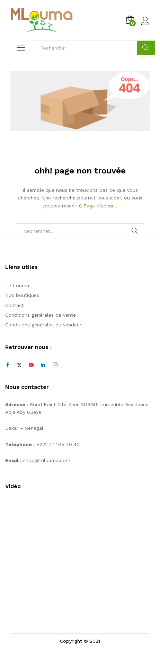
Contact (14, 305)
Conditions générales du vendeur (43, 324)
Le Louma (17, 285)
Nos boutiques (22, 295)
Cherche (146, 48)
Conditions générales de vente (40, 315)
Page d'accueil (100, 205)
